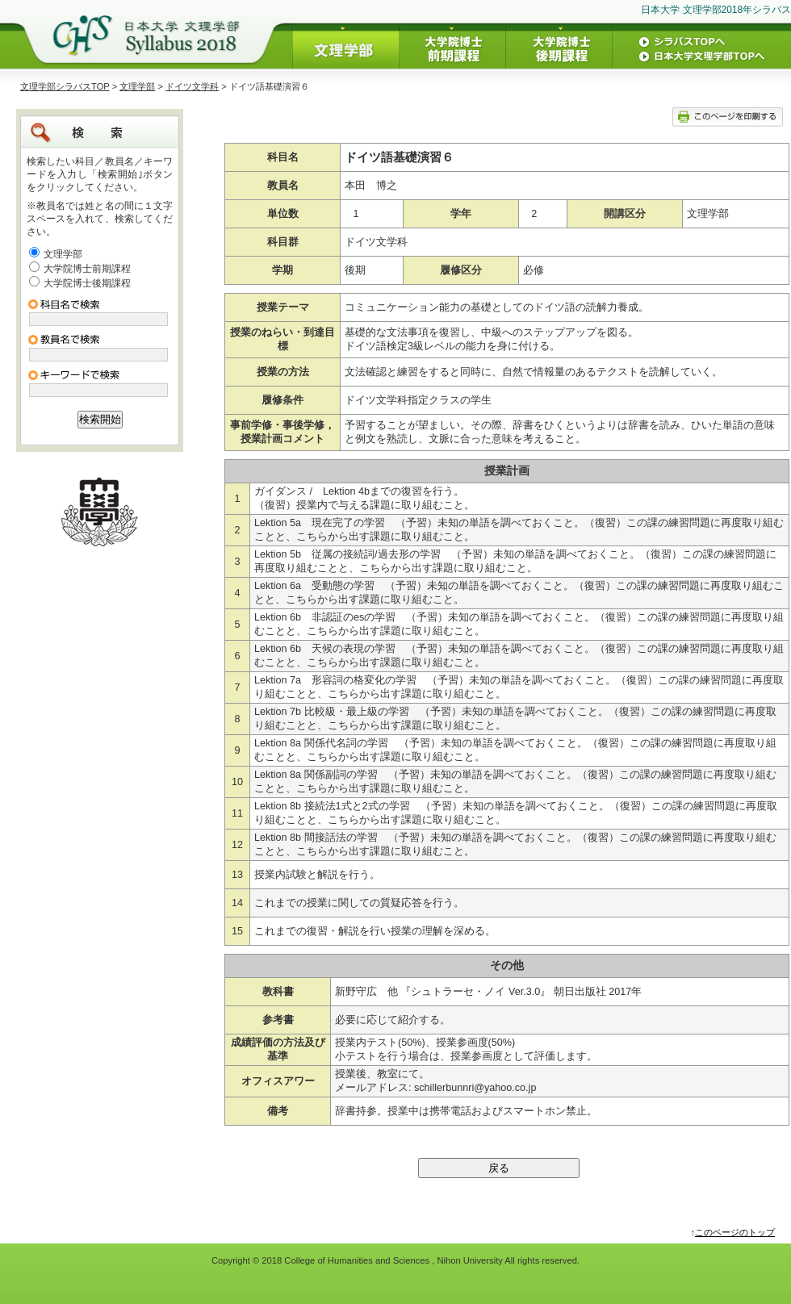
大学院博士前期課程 (87, 268)
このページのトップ (735, 1232)
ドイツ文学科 (192, 86)
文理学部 (137, 86)
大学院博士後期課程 (87, 283)
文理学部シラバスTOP (65, 86)
